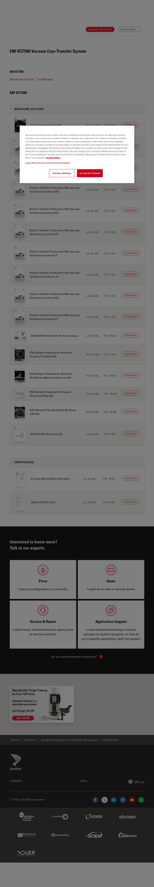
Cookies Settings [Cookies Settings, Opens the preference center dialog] (62, 173)
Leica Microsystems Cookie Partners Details (47, 162)
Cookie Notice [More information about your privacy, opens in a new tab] (53, 157)
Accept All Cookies (89, 173)
